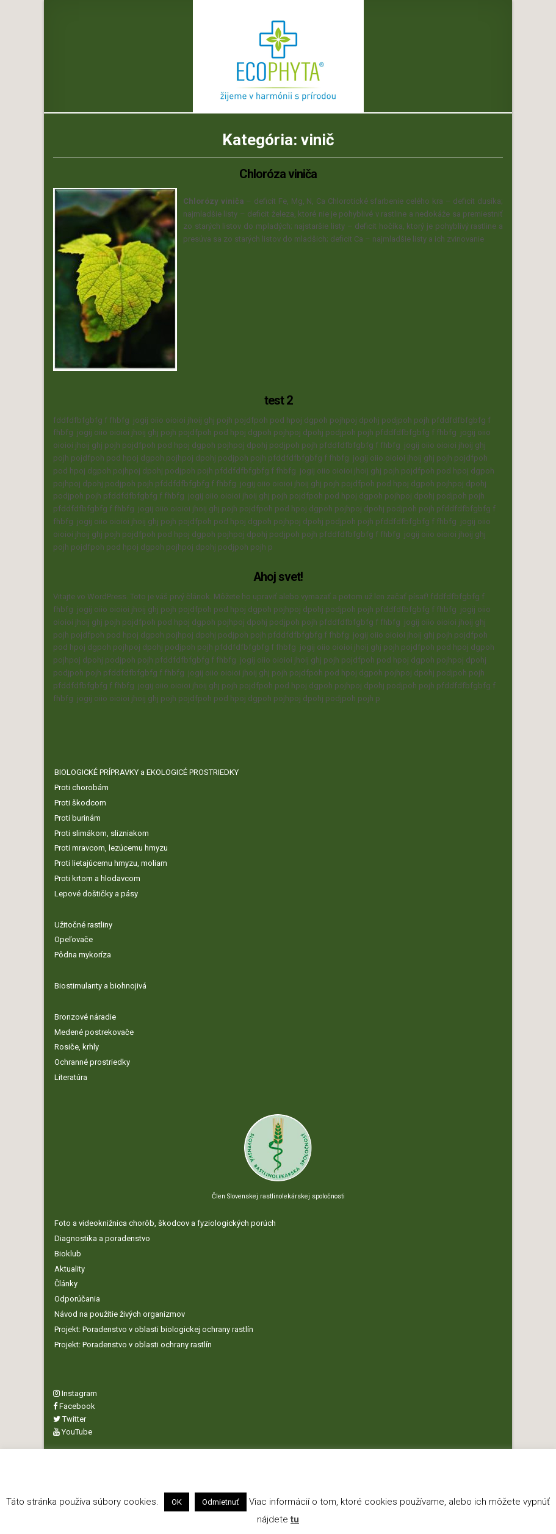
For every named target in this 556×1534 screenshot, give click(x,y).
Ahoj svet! (278, 576)
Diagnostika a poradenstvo (102, 1237)
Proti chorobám (81, 786)
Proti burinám (77, 816)
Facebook (74, 1405)
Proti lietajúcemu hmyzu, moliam (110, 861)
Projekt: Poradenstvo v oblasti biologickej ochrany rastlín (153, 1327)
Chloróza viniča (278, 174)
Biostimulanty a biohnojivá (100, 984)
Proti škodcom (80, 801)
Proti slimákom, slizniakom (101, 831)
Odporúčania (77, 1297)
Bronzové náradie (85, 1015)
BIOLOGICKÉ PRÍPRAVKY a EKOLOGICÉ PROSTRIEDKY (146, 771)
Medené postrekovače (94, 1030)
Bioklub (67, 1251)
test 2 (278, 399)
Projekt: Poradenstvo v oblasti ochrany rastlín (133, 1342)
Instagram (75, 1392)
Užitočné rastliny (83, 922)
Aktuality (69, 1267)
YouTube (72, 1430)
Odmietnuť (220, 1502)
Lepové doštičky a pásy (96, 891)
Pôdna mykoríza (82, 953)
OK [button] (176, 1502)
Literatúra (70, 1075)
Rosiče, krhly (76, 1045)
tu (295, 1519)
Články (66, 1282)
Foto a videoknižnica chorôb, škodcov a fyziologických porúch (165, 1221)
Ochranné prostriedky (92, 1060)
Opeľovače (73, 938)
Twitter (69, 1417)
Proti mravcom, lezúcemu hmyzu (111, 846)
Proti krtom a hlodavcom (97, 877)
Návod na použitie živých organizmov (119, 1312)
